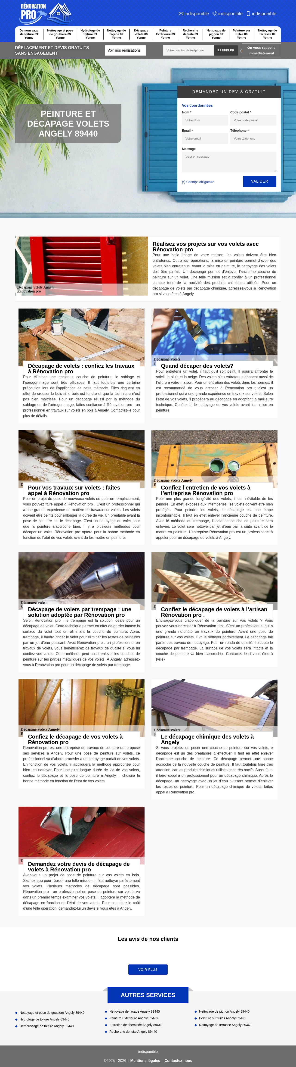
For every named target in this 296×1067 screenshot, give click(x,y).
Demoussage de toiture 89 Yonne (29, 34)
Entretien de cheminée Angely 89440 (135, 1025)
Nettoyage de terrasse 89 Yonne (267, 34)
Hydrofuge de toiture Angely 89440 (45, 1019)
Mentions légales (145, 1061)
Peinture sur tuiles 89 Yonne (241, 34)
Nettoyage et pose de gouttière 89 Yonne (60, 34)
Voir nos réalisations (124, 50)
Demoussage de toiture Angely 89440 (47, 1026)
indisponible (197, 13)
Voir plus (148, 969)
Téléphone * (239, 130)
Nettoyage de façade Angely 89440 (134, 1011)
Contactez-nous (178, 1061)
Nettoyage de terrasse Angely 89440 (225, 1025)
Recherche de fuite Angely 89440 (133, 1031)
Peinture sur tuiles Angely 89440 (222, 1018)
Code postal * (240, 112)
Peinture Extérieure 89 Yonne (165, 34)
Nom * (186, 112)
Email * (187, 130)
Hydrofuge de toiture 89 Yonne (90, 34)
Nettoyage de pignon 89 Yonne (216, 34)
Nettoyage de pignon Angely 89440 (224, 1011)
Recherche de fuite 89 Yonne (190, 34)
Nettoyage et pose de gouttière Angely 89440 (52, 1012)
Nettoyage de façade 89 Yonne (116, 34)
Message (189, 149)
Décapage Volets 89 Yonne (141, 34)
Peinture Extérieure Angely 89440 (133, 1018)
